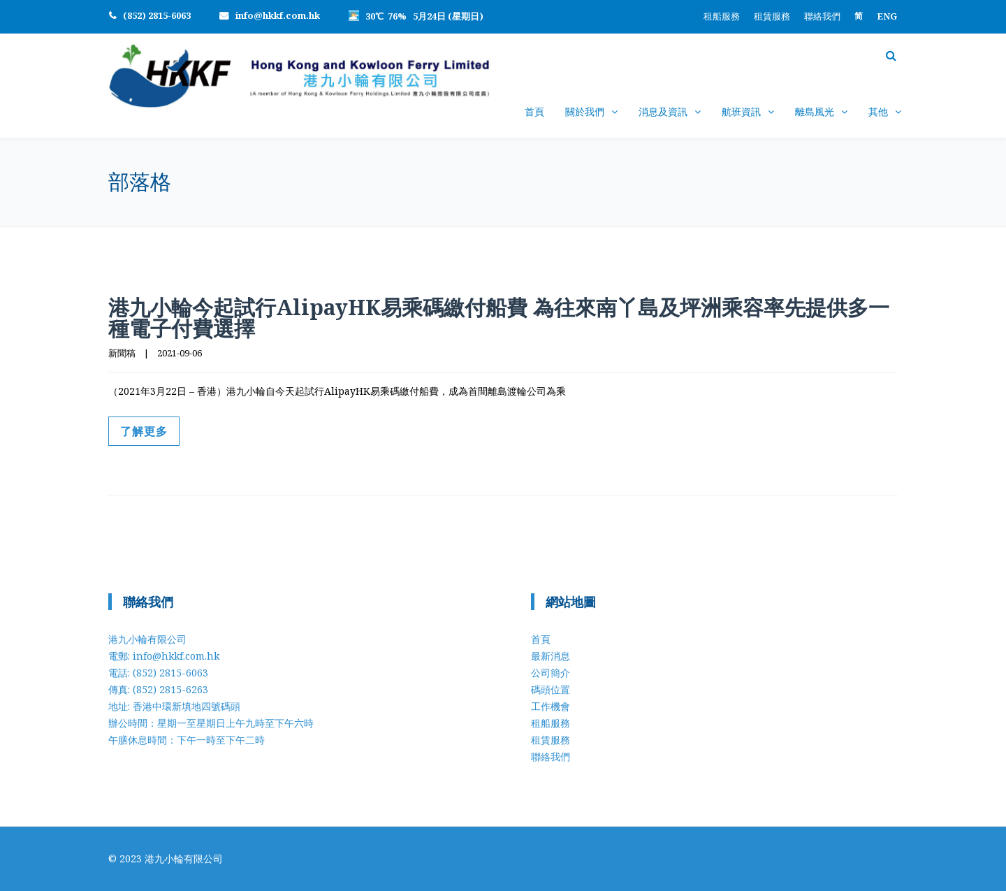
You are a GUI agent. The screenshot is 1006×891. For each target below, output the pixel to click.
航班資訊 (741, 111)
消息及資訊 (663, 111)
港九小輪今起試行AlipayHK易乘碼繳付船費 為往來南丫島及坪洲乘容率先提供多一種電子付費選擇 (498, 317)
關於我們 (584, 111)
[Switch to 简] (858, 16)
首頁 (534, 111)
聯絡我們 (822, 16)
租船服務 (722, 16)
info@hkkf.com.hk (277, 15)
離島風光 (814, 111)
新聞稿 (122, 353)
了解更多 (144, 431)
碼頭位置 (550, 689)
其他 (878, 111)
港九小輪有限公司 (184, 858)
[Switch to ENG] (887, 16)
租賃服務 (772, 16)
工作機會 (550, 706)
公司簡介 (550, 672)
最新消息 (550, 655)
